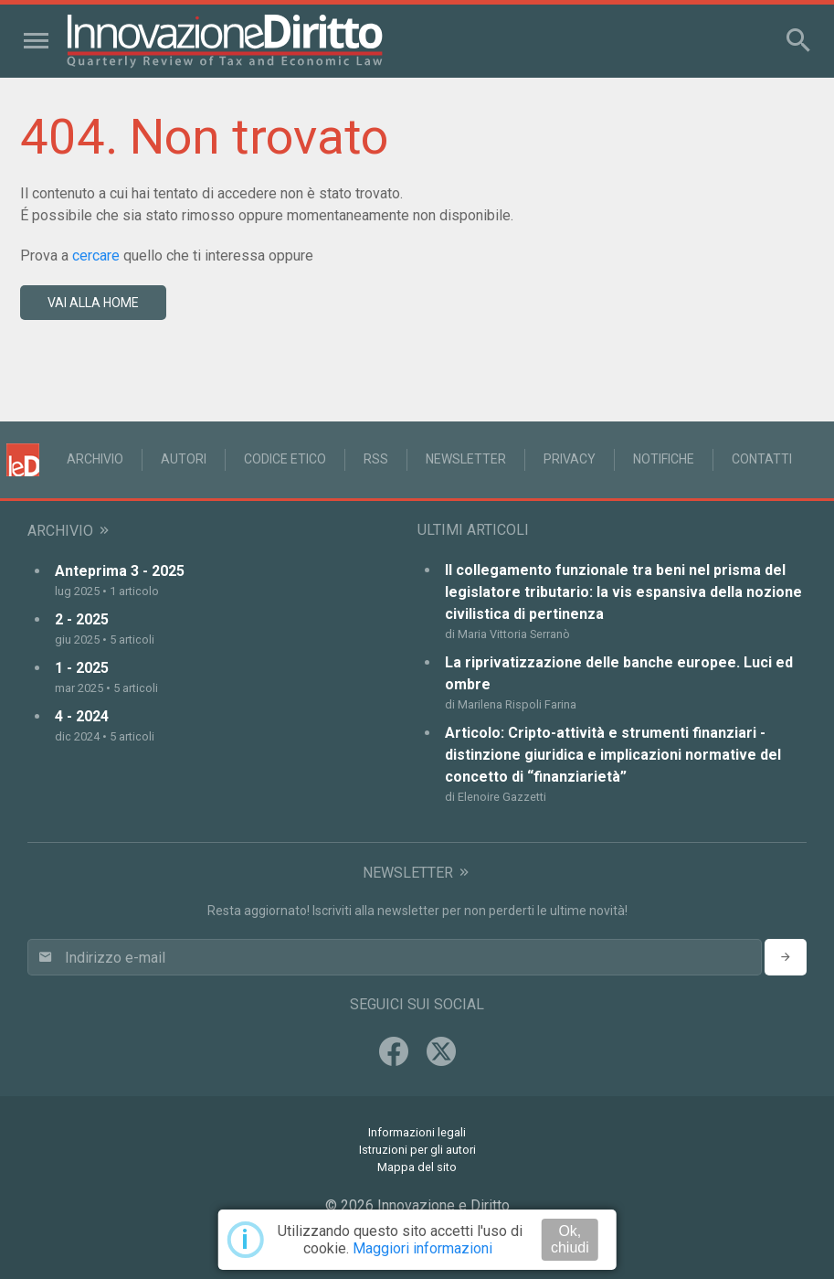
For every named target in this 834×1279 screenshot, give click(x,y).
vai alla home (93, 302)
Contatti (762, 459)
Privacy (570, 459)
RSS (376, 459)
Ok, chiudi (570, 1239)
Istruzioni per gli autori (417, 1149)
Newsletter (466, 459)
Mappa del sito (417, 1167)
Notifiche (663, 459)
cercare (96, 255)
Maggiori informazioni (422, 1248)
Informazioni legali (417, 1132)
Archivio (95, 459)
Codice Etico (285, 459)
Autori (183, 459)
